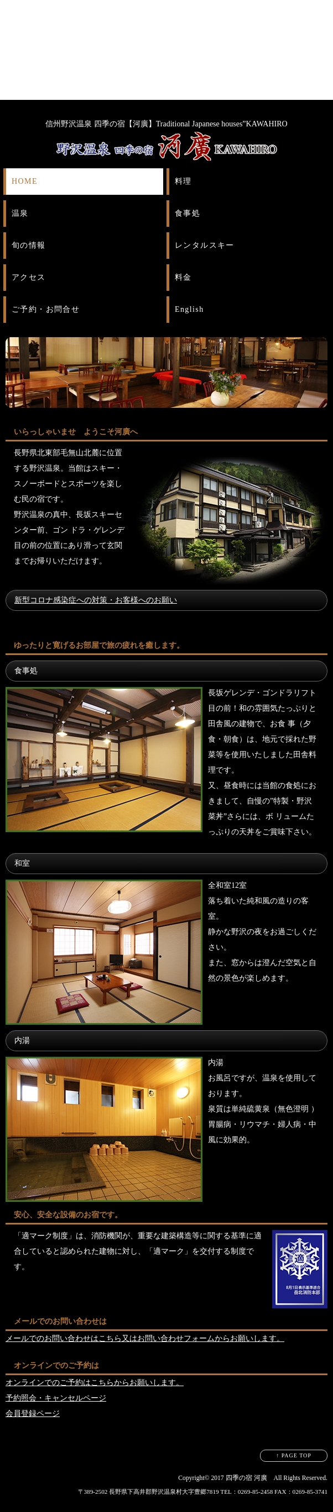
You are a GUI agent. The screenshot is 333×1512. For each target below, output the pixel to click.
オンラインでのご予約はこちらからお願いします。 (95, 1382)
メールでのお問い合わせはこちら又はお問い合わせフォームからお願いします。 (145, 1338)
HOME (25, 181)
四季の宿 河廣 (246, 1478)
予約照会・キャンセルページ (56, 1398)
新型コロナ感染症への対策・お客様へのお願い (95, 600)
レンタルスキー (205, 245)
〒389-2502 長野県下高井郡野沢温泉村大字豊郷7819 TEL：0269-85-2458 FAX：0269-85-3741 (202, 1491)
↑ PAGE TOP (293, 1455)
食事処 (187, 213)
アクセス (29, 277)
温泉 (20, 213)
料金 (183, 277)
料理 (183, 181)
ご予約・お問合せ (46, 309)
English (189, 309)
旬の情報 (29, 245)
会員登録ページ (33, 1413)
